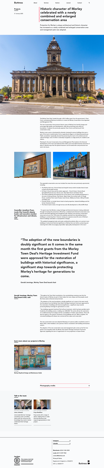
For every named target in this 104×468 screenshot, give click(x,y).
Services (46, 3)
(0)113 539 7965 (61, 453)
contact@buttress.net (59, 455)
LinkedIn (55, 443)
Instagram (56, 440)
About (35, 3)
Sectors (57, 3)
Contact (79, 3)
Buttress (18, 2)
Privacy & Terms (57, 458)
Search (89, 3)
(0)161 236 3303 (65, 450)
